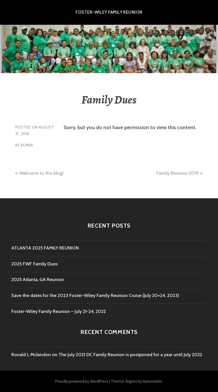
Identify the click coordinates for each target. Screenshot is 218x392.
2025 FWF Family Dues (34, 264)
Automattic (152, 381)
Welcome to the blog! (41, 173)
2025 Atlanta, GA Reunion (37, 279)
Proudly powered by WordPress (81, 381)
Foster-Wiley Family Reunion (109, 12)
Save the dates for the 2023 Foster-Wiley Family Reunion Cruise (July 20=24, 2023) (95, 295)
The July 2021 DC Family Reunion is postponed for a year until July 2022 (130, 354)
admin (27, 145)
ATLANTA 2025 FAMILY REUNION (45, 248)
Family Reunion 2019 (177, 173)
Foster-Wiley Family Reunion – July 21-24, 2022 (58, 311)
